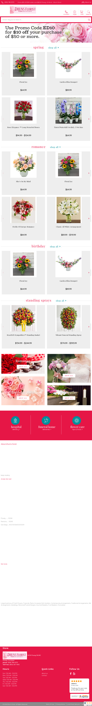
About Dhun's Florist (9, 444)
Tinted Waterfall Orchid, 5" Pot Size (68, 127)
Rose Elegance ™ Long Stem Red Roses (23, 127)
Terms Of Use (50, 704)
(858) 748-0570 (9, 2)
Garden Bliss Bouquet (68, 82)
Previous (3, 73)
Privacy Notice (60, 704)
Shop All (52, 47)
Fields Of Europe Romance (23, 227)
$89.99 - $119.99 (68, 234)
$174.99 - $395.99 (68, 343)
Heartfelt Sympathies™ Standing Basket (23, 335)
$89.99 (68, 90)
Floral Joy (23, 82)
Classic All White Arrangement (68, 227)
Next (89, 73)
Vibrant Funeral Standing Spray (69, 335)
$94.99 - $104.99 (23, 135)
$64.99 (23, 90)
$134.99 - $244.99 (23, 343)
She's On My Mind (23, 181)
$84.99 (23, 234)
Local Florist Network (73, 704)
